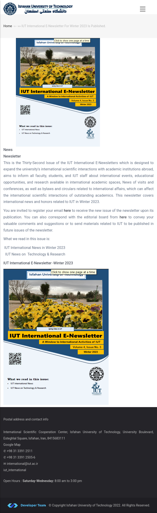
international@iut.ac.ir (22, 463)
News (7, 150)
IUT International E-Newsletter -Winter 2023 (38, 263)
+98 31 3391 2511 (19, 451)
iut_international (14, 470)
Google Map (11, 444)
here (68, 210)
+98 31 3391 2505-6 (21, 457)
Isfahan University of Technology (89, 505)
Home (7, 26)
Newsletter (12, 156)
